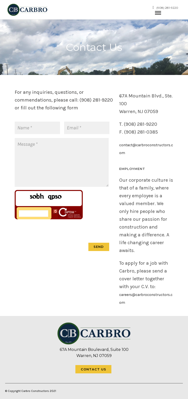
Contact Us (93, 369)
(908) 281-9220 (165, 8)
